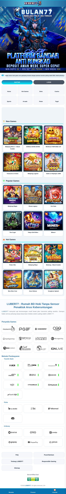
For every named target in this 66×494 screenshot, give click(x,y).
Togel (57, 100)
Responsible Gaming (49, 461)
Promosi (33, 491)
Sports (9, 100)
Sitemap (17, 468)
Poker (41, 100)
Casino (57, 90)
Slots (41, 90)
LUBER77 (5, 311)
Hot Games (25, 90)
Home (9, 90)
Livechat (54, 491)
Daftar (17, 82)
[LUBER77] (33, 3)
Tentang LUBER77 (17, 461)
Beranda (11, 491)
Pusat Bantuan (49, 455)
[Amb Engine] (33, 480)
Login (49, 82)
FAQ (17, 455)
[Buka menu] (3, 3)
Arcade (25, 100)
